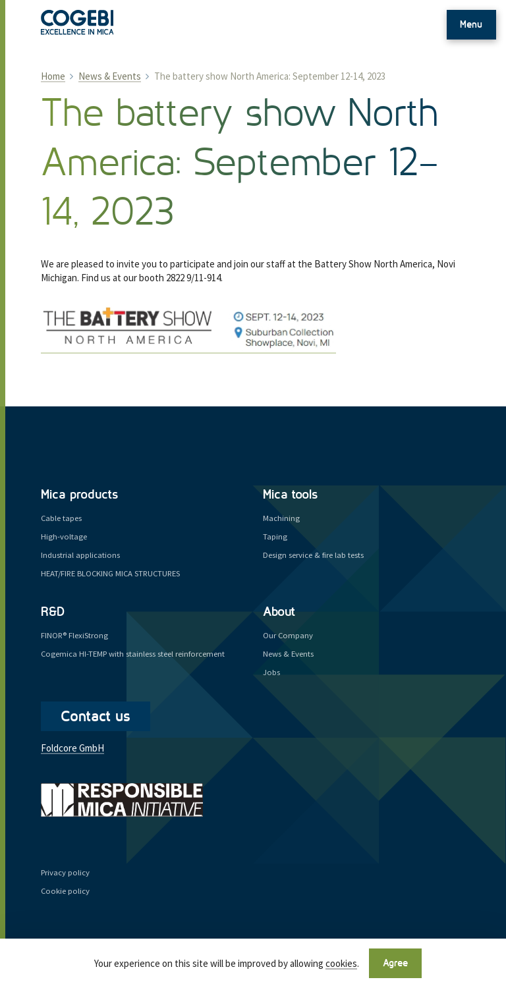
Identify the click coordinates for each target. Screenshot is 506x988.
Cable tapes (61, 517)
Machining (281, 517)
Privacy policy (65, 872)
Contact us (95, 716)
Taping (275, 536)
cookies (341, 964)
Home (53, 76)
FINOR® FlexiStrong (74, 635)
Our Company (288, 635)
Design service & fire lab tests (313, 554)
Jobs (271, 672)
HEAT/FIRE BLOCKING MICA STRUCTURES (110, 573)
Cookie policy (65, 890)
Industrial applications (80, 554)
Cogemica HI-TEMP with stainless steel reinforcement (133, 653)
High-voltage (64, 536)
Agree (395, 963)
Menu (471, 24)
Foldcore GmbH (72, 748)
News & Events (109, 76)
